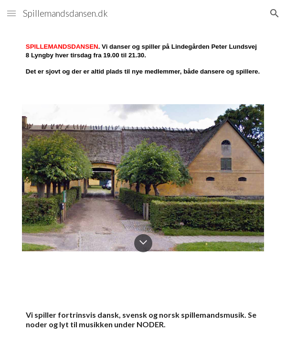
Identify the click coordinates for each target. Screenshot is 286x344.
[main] (143, 59)
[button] (11, 13)
